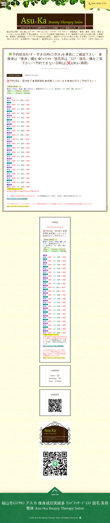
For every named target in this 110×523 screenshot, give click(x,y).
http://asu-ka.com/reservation (18, 206)
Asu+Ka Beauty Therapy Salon (47, 518)
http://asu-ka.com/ (14, 199)
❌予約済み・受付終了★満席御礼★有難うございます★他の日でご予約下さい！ (55, 233)
